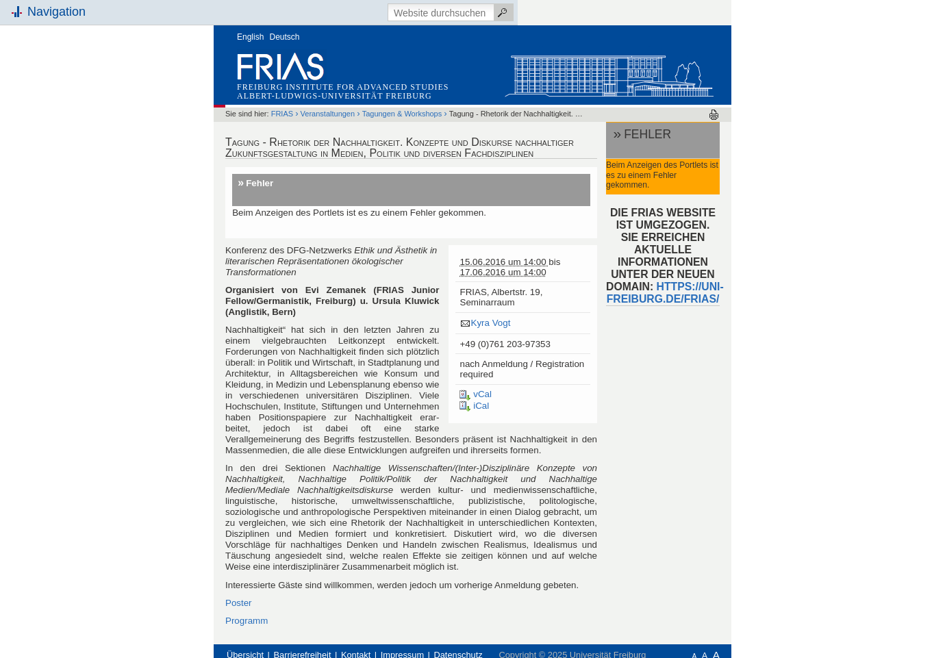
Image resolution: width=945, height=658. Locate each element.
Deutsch (285, 37)
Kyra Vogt (490, 323)
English (250, 37)
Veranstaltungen (328, 114)
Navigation (56, 11)
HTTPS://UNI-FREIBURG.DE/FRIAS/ (665, 293)
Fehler (259, 183)
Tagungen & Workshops (402, 114)
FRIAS (282, 114)
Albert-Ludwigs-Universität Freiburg (334, 96)
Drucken (714, 115)
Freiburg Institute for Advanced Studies (343, 87)
